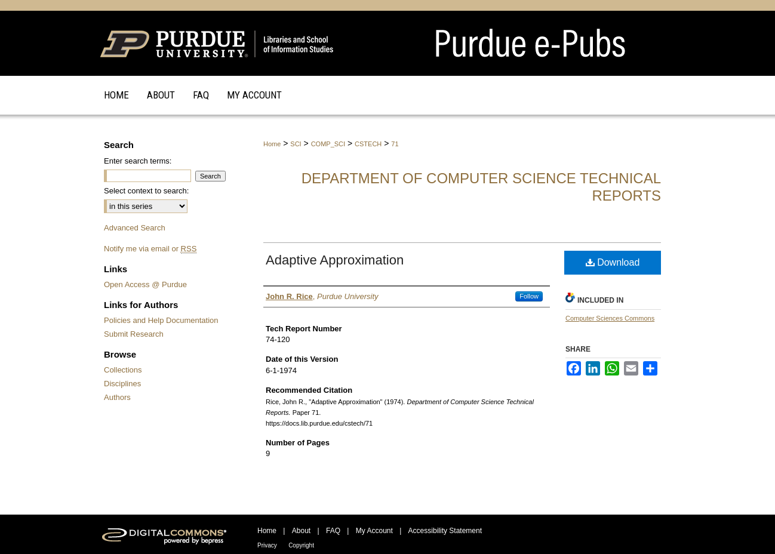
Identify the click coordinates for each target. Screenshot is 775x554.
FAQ (333, 531)
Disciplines (122, 383)
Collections (123, 369)
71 (394, 143)
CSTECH (368, 143)
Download (613, 262)
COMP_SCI (328, 143)
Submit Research (134, 334)
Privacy (267, 545)
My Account (374, 531)
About (301, 531)
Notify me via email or (150, 248)
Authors (117, 397)
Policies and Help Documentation (161, 320)
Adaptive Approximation (335, 260)
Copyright (301, 545)
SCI (295, 143)
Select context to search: (146, 190)
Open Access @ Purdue (145, 284)
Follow (529, 296)
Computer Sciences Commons (609, 318)
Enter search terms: (137, 160)
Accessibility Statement (445, 531)
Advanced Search (134, 227)
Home (272, 143)
